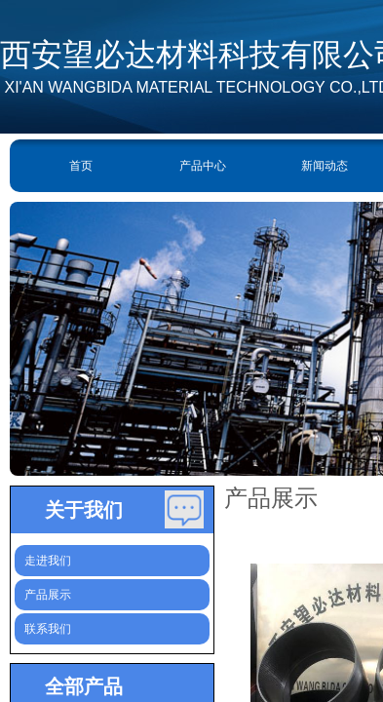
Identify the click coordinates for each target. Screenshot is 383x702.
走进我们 (47, 560)
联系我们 (47, 629)
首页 (81, 166)
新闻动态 (324, 166)
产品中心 (202, 166)
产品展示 (47, 595)
